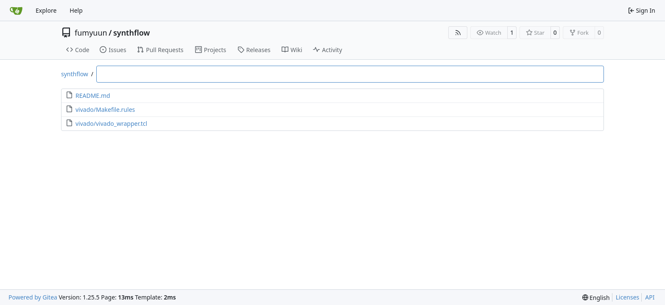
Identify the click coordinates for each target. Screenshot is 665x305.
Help (76, 10)
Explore (46, 10)
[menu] (596, 298)
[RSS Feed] (458, 32)
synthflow (131, 32)
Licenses (628, 297)
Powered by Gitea (32, 297)
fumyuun (91, 32)
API (649, 297)
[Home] (16, 10)
